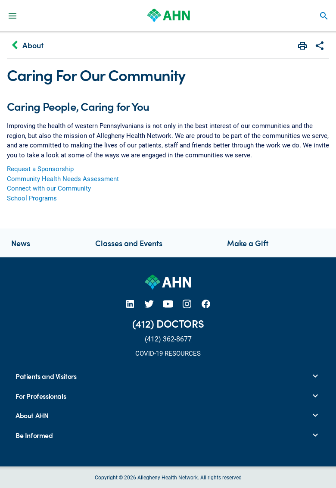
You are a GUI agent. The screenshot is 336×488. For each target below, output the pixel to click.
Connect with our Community (49, 188)
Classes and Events (128, 243)
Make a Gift (247, 243)
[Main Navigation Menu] (12, 15)
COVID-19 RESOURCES (168, 353)
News (20, 243)
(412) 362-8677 (168, 338)
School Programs (32, 198)
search (324, 16)
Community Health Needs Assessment (63, 178)
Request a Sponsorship (40, 168)
